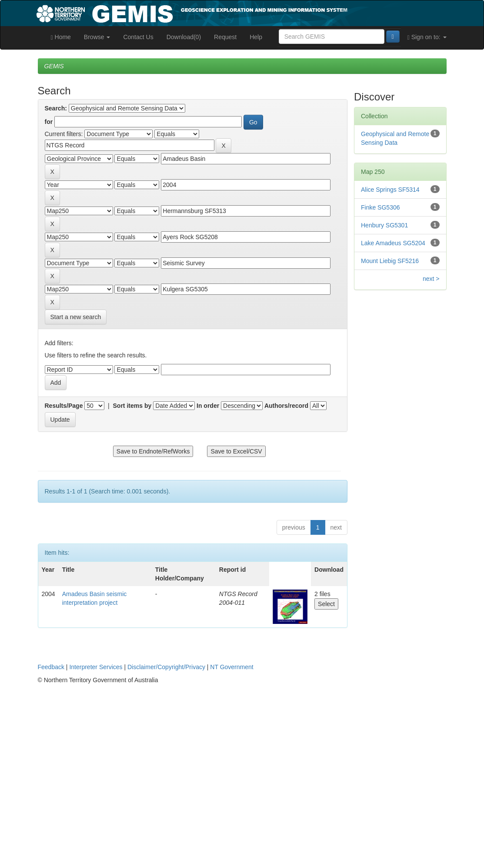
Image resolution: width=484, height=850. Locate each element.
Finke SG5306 (380, 207)
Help (256, 36)
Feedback (51, 666)
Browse (97, 36)
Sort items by (132, 405)
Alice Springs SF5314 (390, 189)
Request (225, 36)
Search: (56, 108)
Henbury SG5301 (384, 225)
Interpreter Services (95, 666)
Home (61, 37)
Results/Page (64, 405)
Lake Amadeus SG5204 (393, 243)
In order (208, 405)
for (49, 121)
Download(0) (184, 36)
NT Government (231, 666)
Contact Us (138, 36)
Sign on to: (427, 37)
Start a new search (75, 316)
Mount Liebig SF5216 (390, 260)
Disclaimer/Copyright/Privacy (166, 666)
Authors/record (286, 405)
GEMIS (54, 66)
